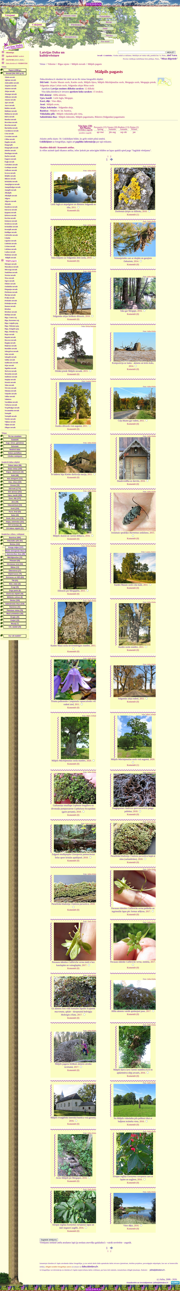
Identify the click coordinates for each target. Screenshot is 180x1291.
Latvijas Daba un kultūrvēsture (52, 53)
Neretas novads (10, 275)
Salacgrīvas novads (11, 351)
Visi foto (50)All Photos (85, 128)
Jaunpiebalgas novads (12, 187)
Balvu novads (9, 117)
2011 (73, 207)
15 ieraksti (98, 91)
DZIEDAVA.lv (93, 4)
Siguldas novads (10, 368)
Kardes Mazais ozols (60, 82)
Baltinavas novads (11, 114)
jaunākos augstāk (85, 133)
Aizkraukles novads (12, 83)
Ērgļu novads (9, 162)
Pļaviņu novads (10, 295)
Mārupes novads (11, 264)
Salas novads (9, 354)
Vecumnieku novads (12, 411)
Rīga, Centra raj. (11, 318)
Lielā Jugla (59, 98)
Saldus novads (10, 360)
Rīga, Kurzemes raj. (12, 320)
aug (114, 132)
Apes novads (9, 103)
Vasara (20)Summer (112, 128)
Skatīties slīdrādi (48, 147)
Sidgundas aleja (65, 107)
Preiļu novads (9, 298)
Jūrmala (8, 204)
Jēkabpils (8, 193)
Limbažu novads (11, 244)
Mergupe (69, 98)
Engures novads (10, 159)
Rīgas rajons (63, 64)
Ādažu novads (10, 77)
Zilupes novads (10, 427)
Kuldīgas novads (11, 232)
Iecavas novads (10, 173)
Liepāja (7, 238)
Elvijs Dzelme (91, 326)
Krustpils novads (11, 229)
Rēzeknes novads (11, 312)
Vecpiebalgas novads (12, 408)
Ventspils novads (11, 416)
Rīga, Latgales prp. (11, 323)
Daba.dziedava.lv (16, 63)
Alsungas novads (11, 94)
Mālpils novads (10, 258)
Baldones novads (11, 111)
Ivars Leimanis (90, 823)
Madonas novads (11, 255)
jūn (110, 132)
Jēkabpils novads (11, 196)
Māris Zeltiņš (91, 716)
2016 (139, 311)
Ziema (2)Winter (134, 128)
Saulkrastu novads (11, 363)
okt (125, 132)
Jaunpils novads (10, 190)
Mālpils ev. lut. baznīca (60, 111)
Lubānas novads (10, 249)
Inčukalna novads (11, 182)
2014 (136, 261)
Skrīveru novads (10, 371)
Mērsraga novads (11, 270)
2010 (144, 211)
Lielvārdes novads (11, 235)
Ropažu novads (10, 337)
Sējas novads (9, 365)
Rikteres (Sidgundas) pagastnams (110, 117)
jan (134, 132)
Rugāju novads (10, 343)
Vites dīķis (56, 101)
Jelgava (7, 198)
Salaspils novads (10, 357)
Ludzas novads (10, 252)
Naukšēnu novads (11, 272)
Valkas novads (10, 396)
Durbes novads (10, 156)
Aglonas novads (10, 80)
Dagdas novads (10, 142)
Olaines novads (10, 284)
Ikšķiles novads (10, 176)
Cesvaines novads (11, 136)
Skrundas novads (11, 374)
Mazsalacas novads (11, 267)
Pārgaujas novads (11, 289)
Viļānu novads (10, 425)
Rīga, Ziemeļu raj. (11, 332)
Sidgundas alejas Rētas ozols (81, 85)
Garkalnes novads (11, 165)
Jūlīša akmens (59, 95)
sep (121, 132)
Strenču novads (10, 382)
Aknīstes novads (10, 88)
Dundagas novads (11, 153)
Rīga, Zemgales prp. (12, 329)
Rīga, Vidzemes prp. (12, 326)
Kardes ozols (77, 82)
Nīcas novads (9, 278)
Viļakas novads (10, 422)
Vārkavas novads (11, 405)
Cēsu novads (9, 134)
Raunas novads (10, 306)
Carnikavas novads (11, 131)
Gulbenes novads (11, 170)
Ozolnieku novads (11, 287)
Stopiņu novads (10, 380)
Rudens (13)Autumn (123, 128)
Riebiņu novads (10, 315)
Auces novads (9, 105)
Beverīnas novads (11, 122)
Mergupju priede (148, 82)
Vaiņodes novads (11, 394)
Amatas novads (10, 100)
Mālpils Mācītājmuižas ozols (111, 82)
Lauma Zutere (91, 381)
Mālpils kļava (90, 82)
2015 (85, 371)
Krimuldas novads (11, 227)
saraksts (14, 56)
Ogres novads (9, 281)
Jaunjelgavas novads (12, 184)
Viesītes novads (10, 419)
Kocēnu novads (10, 218)
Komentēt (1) (133, 214)
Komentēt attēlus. (66, 147)
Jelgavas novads (10, 201)
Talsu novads (9, 385)
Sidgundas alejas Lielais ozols (53, 85)
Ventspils (8, 413)
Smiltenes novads (11, 377)
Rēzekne (8, 309)
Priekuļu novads (10, 303)
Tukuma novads (10, 391)
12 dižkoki (89, 88)
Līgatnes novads (10, 241)
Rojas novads (9, 334)
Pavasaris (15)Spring (100, 128)
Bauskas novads (10, 120)
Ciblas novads (10, 139)
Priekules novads (11, 301)
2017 (148, 911)
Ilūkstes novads (10, 179)
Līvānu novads (10, 246)
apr (98, 132)
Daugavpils (9, 145)
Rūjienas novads (10, 346)
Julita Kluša (92, 171)
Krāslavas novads (11, 224)
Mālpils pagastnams (85, 117)
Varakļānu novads (11, 402)
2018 (78, 812)
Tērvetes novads (10, 388)
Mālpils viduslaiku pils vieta (69, 114)
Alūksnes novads (11, 97)
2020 (88, 760)
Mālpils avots (53, 104)
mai (102, 132)
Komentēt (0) (73, 210)
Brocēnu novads (10, 125)
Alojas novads (10, 91)
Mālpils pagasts (95, 64)
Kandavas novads (11, 207)
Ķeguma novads (10, 213)
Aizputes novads (10, 86)
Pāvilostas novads (11, 292)
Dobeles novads (10, 151)
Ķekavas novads (10, 215)
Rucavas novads (10, 340)
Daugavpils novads (11, 148)
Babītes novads (10, 108)
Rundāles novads (11, 349)
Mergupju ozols (132, 82)
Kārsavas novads (11, 210)
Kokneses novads (11, 221)
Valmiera (8, 399)
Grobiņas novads (11, 167)
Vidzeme (52, 64)
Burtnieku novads (11, 128)
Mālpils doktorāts (66, 117)
